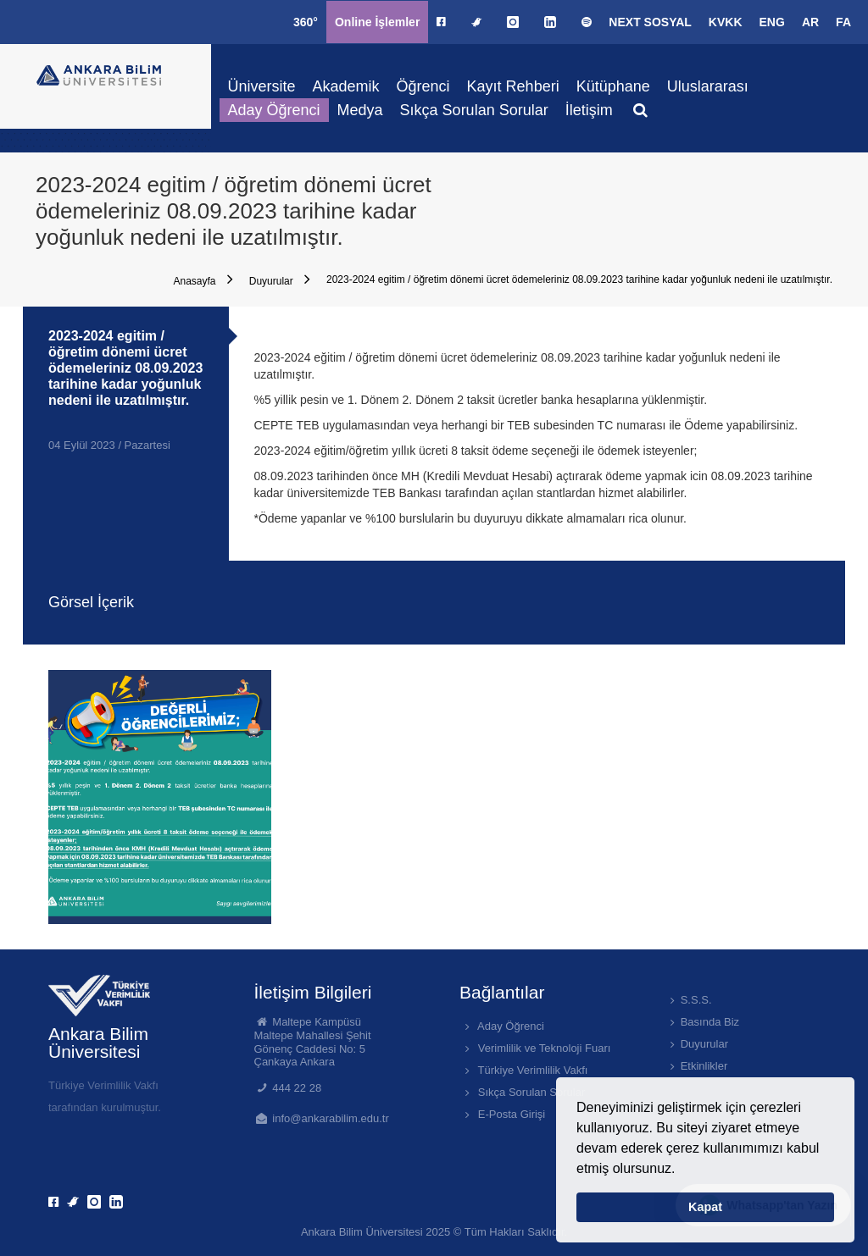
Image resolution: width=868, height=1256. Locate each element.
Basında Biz (702, 1021)
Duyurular (279, 279)
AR (810, 22)
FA (843, 22)
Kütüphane (613, 86)
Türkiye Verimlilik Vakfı (523, 1070)
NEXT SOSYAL (650, 22)
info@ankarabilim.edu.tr (330, 1118)
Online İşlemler (377, 22)
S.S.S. (688, 999)
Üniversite (262, 86)
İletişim (589, 110)
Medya (360, 110)
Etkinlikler (696, 1066)
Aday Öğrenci (274, 110)
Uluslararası (707, 86)
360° (305, 22)
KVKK (726, 22)
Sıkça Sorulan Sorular (474, 110)
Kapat (705, 1207)
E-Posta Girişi (502, 1114)
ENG (772, 22)
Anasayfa (202, 279)
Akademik (346, 86)
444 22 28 (296, 1088)
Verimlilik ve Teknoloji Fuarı (534, 1048)
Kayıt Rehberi (513, 86)
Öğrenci (423, 86)
